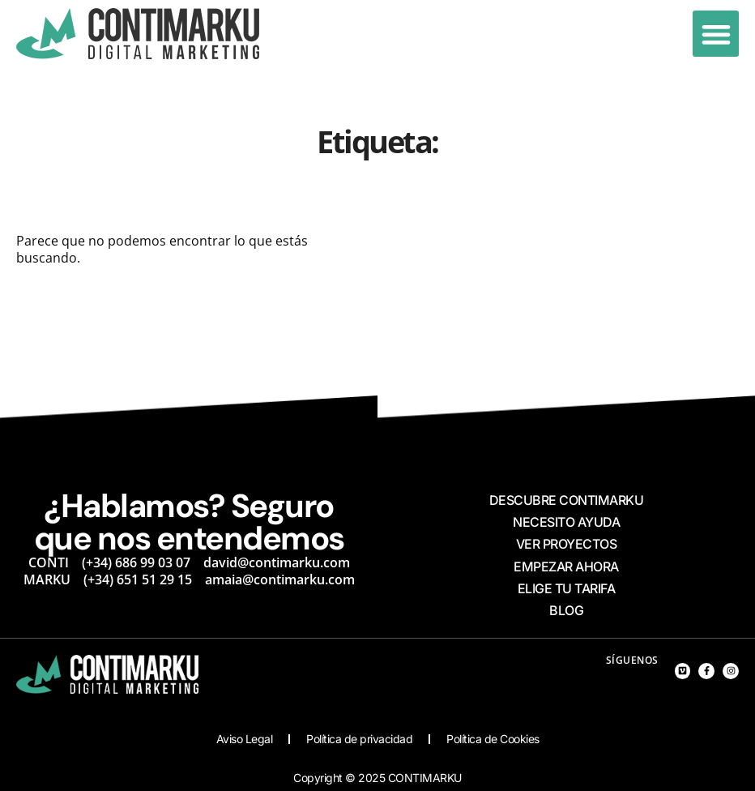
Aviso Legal (244, 739)
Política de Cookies (493, 739)
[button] (716, 34)
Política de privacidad (359, 739)
